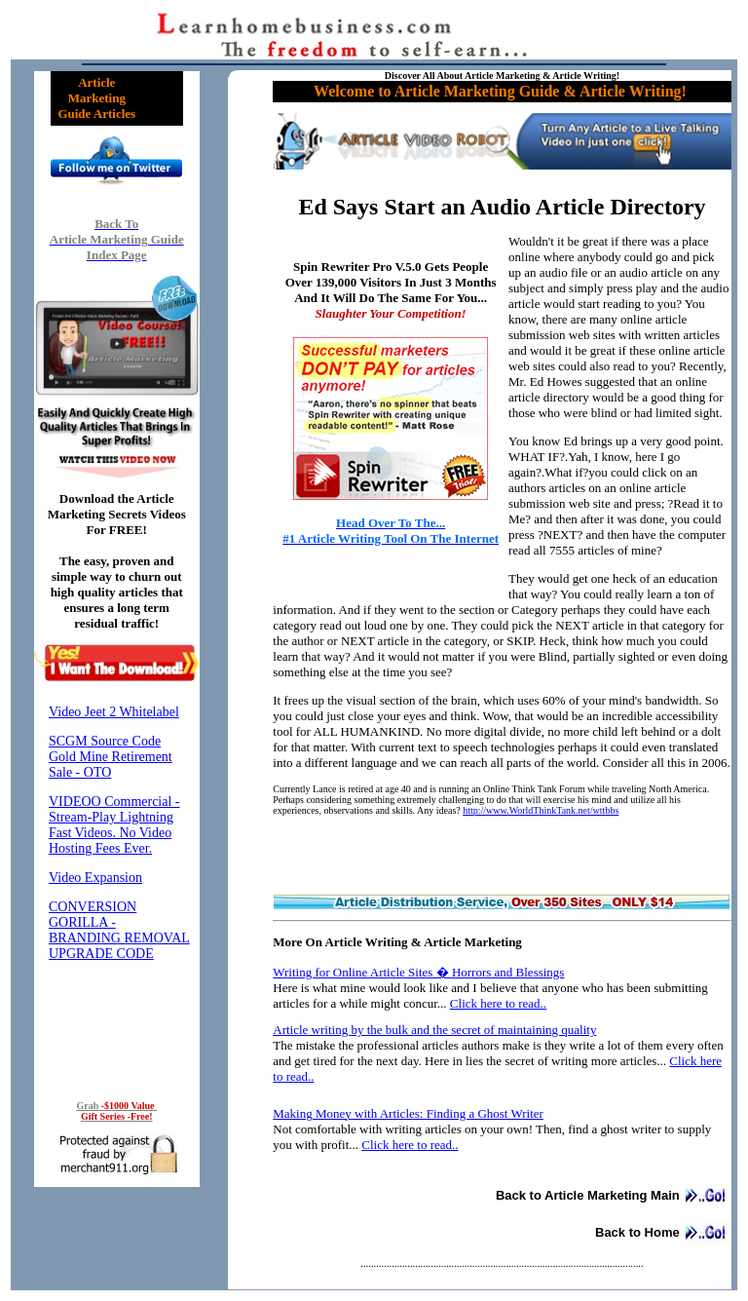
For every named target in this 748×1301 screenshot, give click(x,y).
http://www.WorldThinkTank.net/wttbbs (540, 810)
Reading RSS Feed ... (117, 887)
